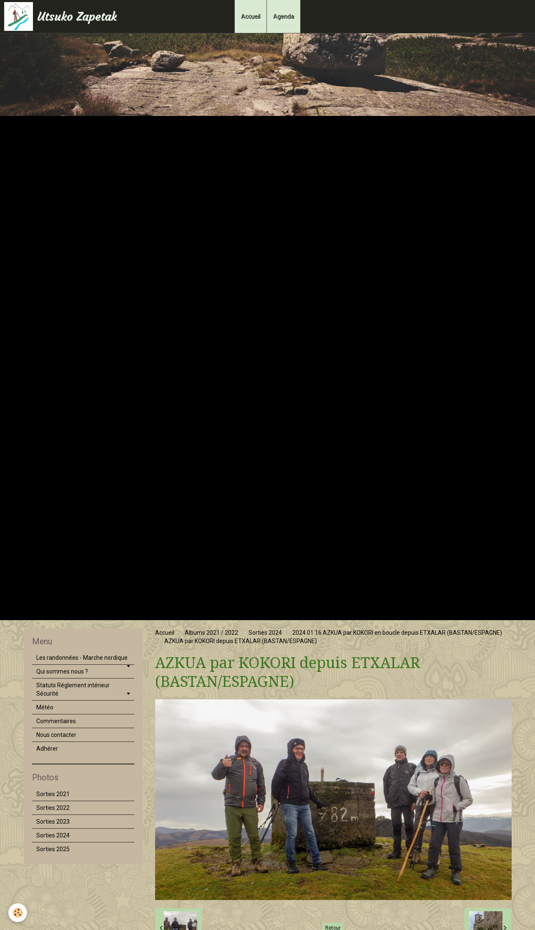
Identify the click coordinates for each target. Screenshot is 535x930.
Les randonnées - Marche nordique (82, 657)
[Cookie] (17, 912)
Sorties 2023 (53, 821)
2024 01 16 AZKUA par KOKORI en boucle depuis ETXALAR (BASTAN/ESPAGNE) (397, 632)
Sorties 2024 (265, 632)
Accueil (250, 16)
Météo (44, 707)
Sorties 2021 (53, 794)
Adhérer (47, 748)
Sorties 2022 (53, 807)
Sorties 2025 (53, 849)
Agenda (283, 16)
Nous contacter (56, 734)
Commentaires (56, 721)
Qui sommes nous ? (62, 671)
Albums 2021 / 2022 (211, 632)
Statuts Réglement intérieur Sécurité (73, 689)
